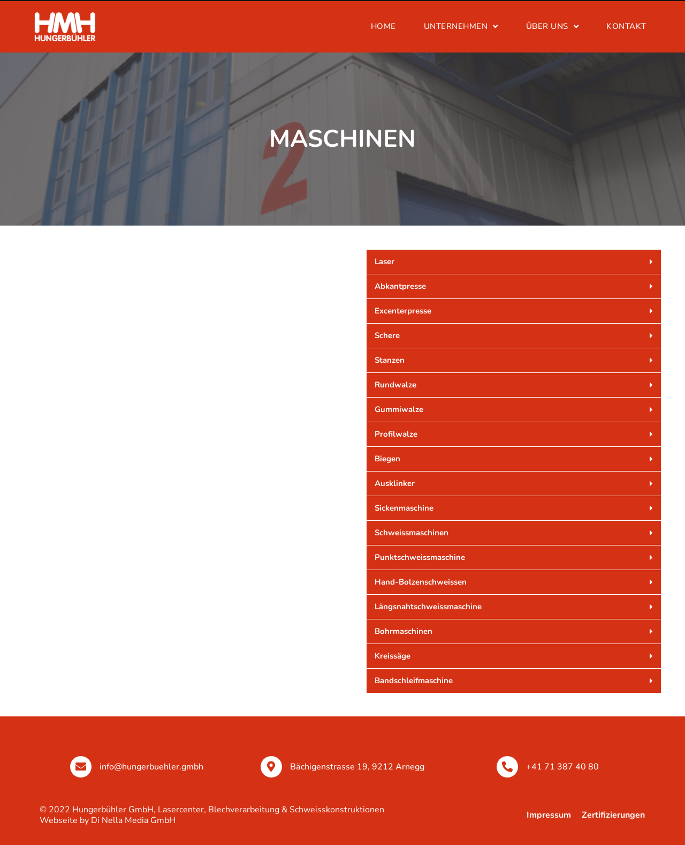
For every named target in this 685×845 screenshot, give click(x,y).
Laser (384, 261)
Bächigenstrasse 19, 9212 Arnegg (357, 767)
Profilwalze (396, 434)
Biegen (387, 458)
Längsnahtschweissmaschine (428, 606)
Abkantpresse (400, 286)
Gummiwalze (399, 409)
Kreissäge (392, 655)
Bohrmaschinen (403, 631)
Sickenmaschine (404, 508)
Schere (387, 335)
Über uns (552, 26)
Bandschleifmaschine (414, 680)
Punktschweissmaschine (420, 557)
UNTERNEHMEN (461, 26)
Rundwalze (395, 384)
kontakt (626, 26)
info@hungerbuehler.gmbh (151, 767)
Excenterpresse (403, 310)
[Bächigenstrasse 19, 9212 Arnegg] (271, 766)
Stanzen (390, 360)
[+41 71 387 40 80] (507, 766)
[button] (514, 262)
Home (383, 26)
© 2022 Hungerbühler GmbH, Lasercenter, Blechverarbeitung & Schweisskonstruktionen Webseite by (212, 815)
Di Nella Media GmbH (133, 820)
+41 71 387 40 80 (562, 767)
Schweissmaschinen (411, 532)
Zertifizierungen (613, 815)
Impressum (549, 815)
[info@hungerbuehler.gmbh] (81, 766)
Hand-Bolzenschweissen (421, 582)
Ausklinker (395, 483)
